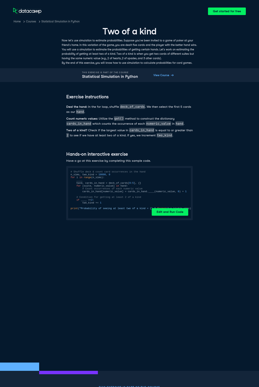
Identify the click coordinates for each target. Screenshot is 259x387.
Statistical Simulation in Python (60, 21)
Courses (31, 21)
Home (17, 21)
